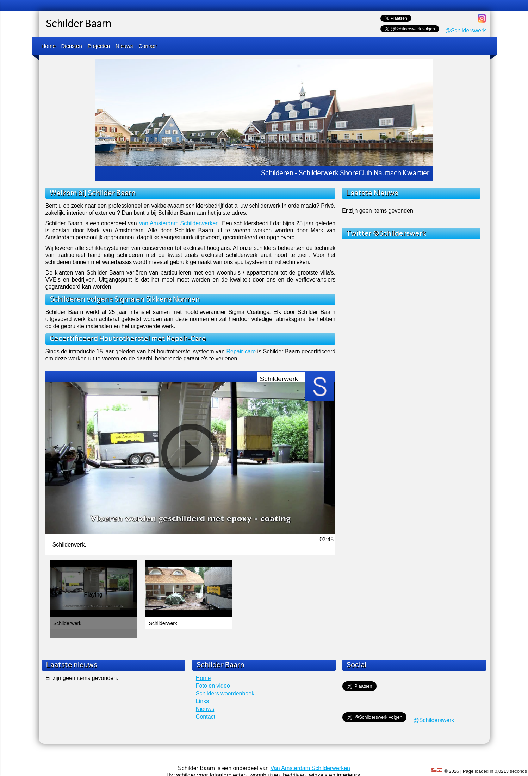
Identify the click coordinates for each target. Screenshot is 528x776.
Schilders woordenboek (225, 693)
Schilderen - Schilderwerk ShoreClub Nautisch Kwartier (345, 173)
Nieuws (124, 46)
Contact (147, 46)
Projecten (99, 46)
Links (202, 701)
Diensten (71, 46)
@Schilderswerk (465, 30)
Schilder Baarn (78, 24)
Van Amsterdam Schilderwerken (310, 768)
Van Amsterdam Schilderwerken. (179, 223)
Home (49, 46)
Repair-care (241, 351)
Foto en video (213, 686)
